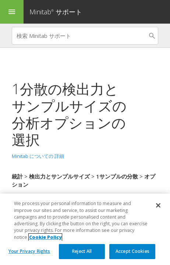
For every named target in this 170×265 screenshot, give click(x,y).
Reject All (82, 251)
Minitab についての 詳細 (38, 156)
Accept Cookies (132, 251)
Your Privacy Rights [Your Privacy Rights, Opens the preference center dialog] (29, 251)
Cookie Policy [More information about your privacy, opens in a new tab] (45, 237)
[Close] (158, 205)
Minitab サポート (55, 11)
